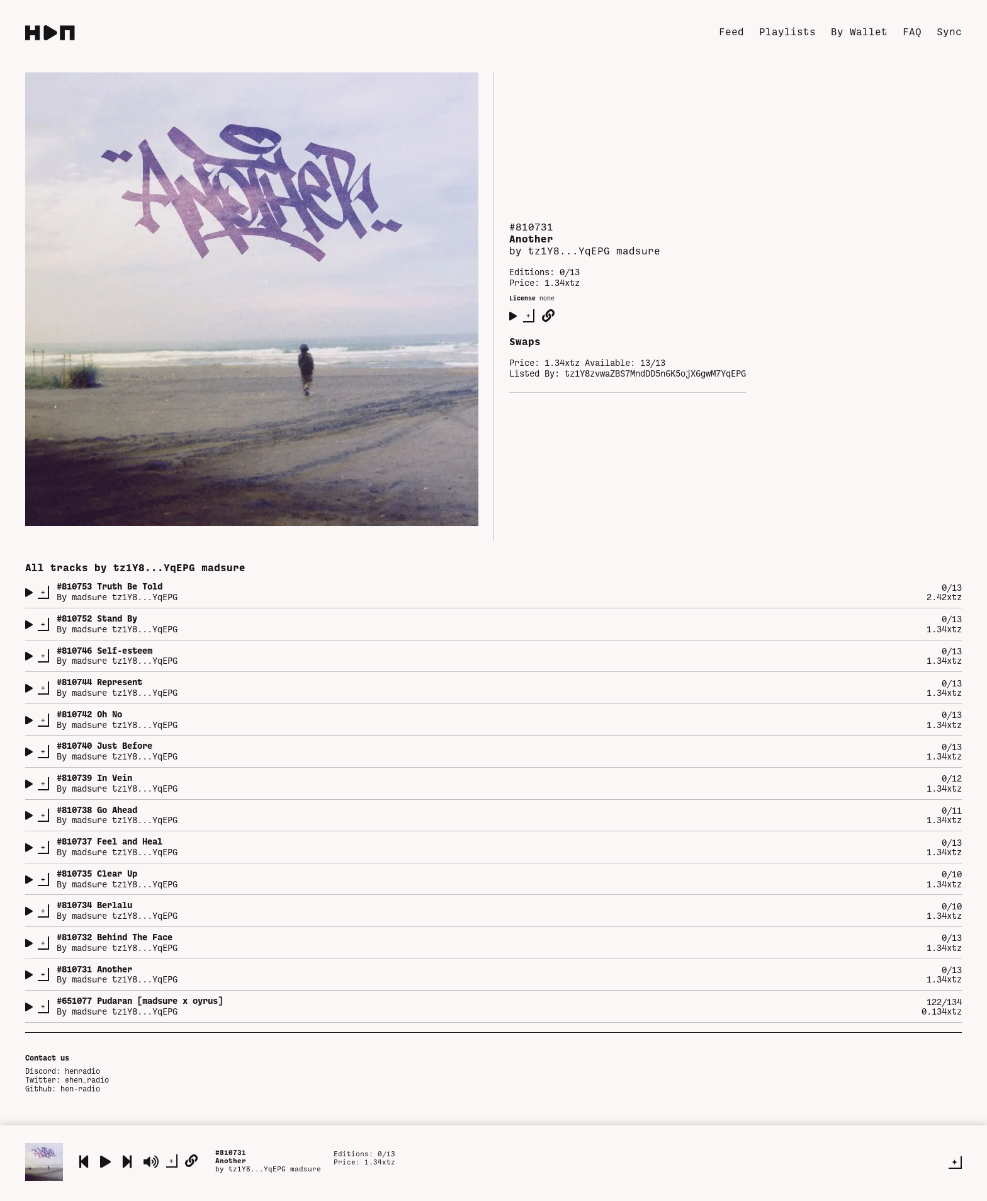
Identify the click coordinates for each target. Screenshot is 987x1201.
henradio (82, 1070)
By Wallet (859, 31)
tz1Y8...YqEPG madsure (274, 1168)
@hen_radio (87, 1079)
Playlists (787, 31)
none (547, 298)
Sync (949, 31)
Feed (731, 31)
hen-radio (80, 1088)
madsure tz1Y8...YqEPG (125, 596)
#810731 (230, 1152)
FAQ (912, 31)
